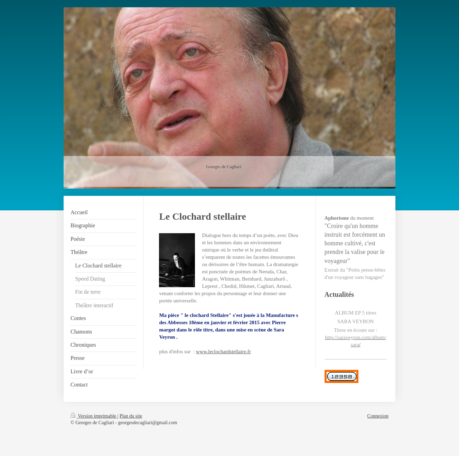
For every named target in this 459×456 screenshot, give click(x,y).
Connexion (377, 416)
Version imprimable (94, 416)
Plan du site (131, 416)
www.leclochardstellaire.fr (223, 351)
